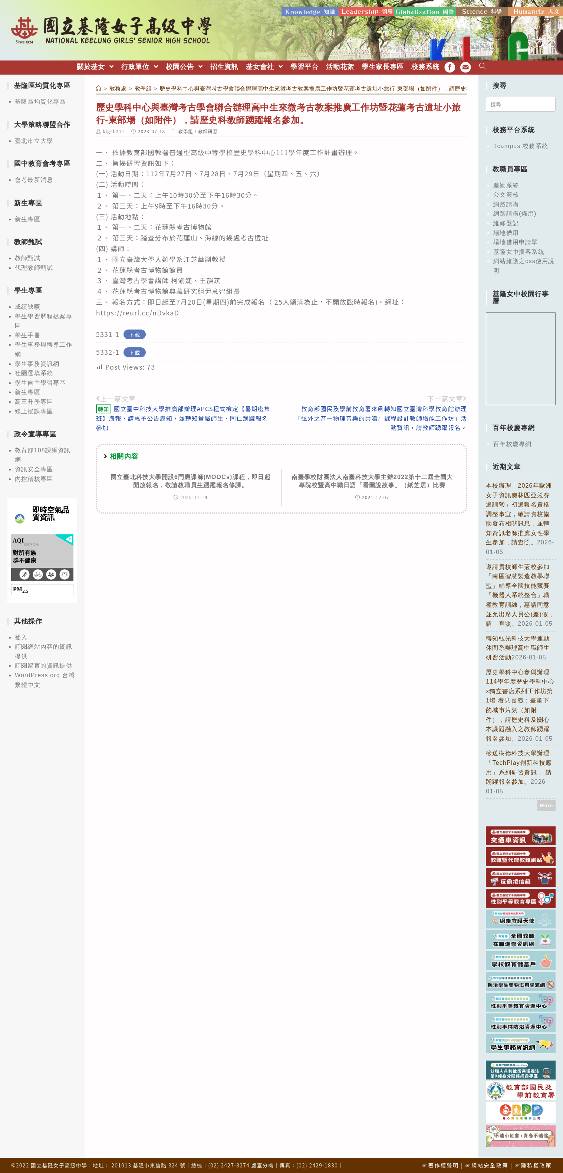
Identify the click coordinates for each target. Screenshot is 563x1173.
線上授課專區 (34, 409)
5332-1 (107, 350)
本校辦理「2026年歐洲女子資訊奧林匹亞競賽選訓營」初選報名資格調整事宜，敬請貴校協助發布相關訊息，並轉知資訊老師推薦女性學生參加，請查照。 (519, 512)
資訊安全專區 (34, 467)
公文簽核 (506, 193)
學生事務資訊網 (37, 361)
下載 (134, 332)
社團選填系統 (34, 371)
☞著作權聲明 (440, 1163)
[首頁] (99, 86)
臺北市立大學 (34, 138)
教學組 (185, 129)
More (546, 803)
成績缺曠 (27, 304)
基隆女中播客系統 (518, 249)
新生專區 (27, 217)
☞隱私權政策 (533, 1163)
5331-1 (107, 332)
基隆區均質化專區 (40, 99)
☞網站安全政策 (486, 1163)
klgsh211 (114, 129)
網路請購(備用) (514, 212)
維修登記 (506, 221)
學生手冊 (27, 333)
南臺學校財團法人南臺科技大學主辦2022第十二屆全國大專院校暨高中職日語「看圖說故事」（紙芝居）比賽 (372, 479)
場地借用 (506, 230)
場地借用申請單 (515, 240)
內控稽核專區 (34, 477)
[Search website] (482, 64)
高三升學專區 (34, 399)
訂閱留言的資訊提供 (43, 664)
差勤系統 (506, 183)
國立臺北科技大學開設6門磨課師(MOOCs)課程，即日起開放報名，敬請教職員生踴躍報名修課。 (191, 479)
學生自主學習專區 (40, 380)
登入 (21, 635)
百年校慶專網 (512, 442)
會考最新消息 (34, 178)
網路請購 (506, 202)
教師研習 (208, 129)
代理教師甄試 (34, 265)
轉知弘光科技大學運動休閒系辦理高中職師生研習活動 (518, 645)
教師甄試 (27, 256)
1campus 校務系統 (520, 144)
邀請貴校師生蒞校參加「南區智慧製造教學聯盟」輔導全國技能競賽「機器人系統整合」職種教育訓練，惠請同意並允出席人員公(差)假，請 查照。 (520, 593)
